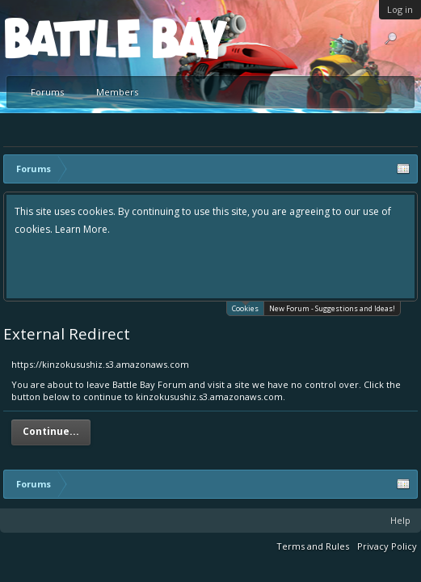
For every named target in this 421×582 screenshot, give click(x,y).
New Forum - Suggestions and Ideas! (332, 308)
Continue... (51, 431)
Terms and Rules (312, 546)
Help (400, 520)
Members (117, 92)
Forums (47, 92)
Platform (64, 37)
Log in (400, 9)
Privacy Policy (387, 546)
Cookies (245, 308)
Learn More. (82, 229)
